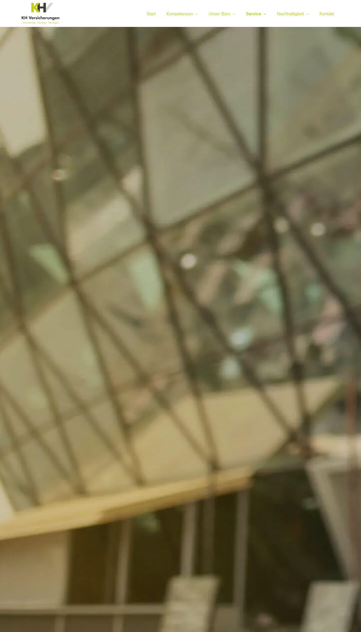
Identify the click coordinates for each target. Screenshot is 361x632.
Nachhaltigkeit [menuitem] (290, 14)
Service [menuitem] (253, 14)
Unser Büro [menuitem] (219, 14)
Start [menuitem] (151, 14)
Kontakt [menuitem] (327, 14)
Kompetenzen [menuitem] (180, 14)
